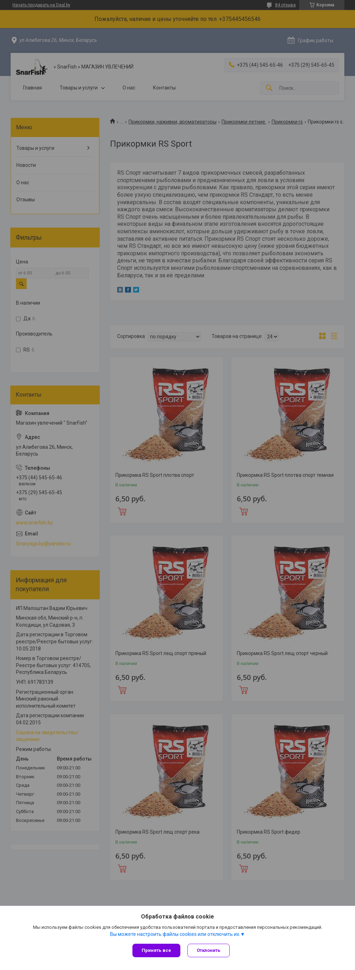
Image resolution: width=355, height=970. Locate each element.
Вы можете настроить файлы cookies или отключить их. (175, 934)
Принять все (156, 950)
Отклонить (208, 950)
